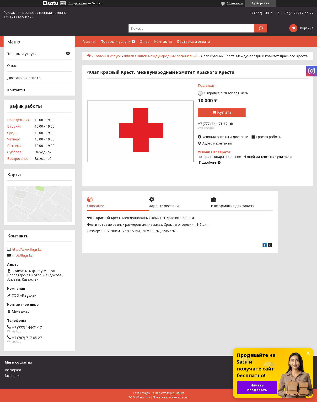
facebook (12, 375)
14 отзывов (235, 3)
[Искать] (260, 28)
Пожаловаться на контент (171, 397)
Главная (89, 41)
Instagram (13, 370)
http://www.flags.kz (27, 249)
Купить (224, 112)
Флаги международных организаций (167, 56)
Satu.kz (179, 393)
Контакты (163, 41)
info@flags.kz (22, 255)
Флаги (129, 56)
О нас (144, 41)
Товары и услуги (115, 41)
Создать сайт (78, 3)
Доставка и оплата (193, 41)
